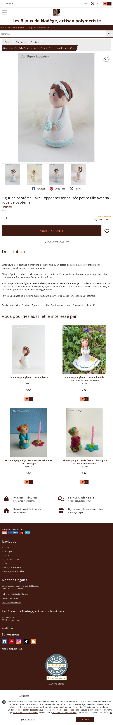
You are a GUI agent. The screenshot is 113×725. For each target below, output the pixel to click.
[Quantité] (7, 218)
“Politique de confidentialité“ (64, 712)
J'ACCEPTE (85, 719)
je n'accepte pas (28, 719)
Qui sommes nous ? (11, 559)
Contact (85, 3)
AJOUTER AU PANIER (52, 231)
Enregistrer (57, 189)
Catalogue (7, 551)
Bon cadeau (21, 42)
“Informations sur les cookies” (25, 712)
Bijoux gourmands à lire (13, 571)
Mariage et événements (13, 567)
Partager (38, 189)
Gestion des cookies (10, 598)
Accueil (8, 42)
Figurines (35, 42)
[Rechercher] (109, 33)
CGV (4, 563)
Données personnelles (11, 602)
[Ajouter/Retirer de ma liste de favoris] (107, 231)
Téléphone (7, 628)
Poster (75, 189)
